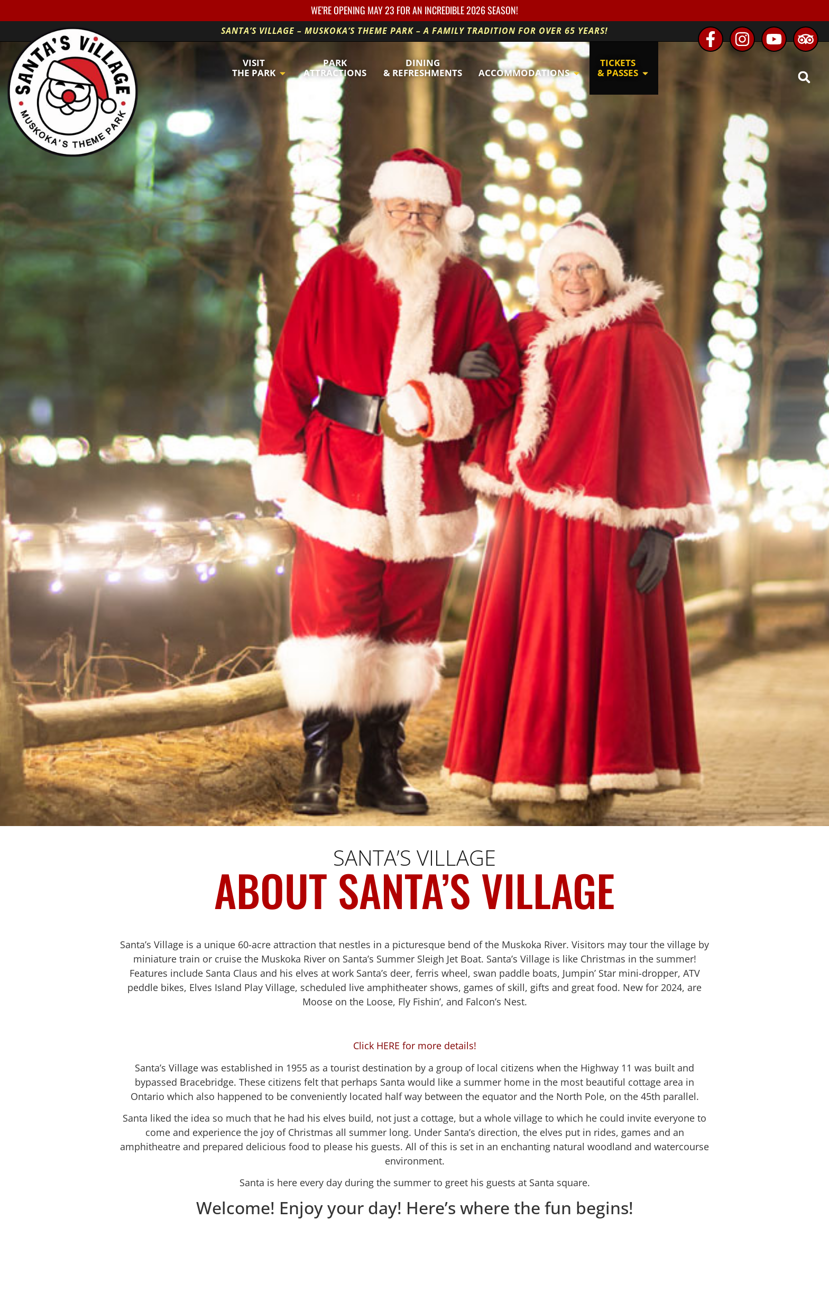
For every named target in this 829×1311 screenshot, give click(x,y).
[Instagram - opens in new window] (742, 39)
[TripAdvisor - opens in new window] (805, 39)
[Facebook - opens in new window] (710, 39)
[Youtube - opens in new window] (774, 39)
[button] (804, 77)
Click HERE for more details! (414, 1045)
